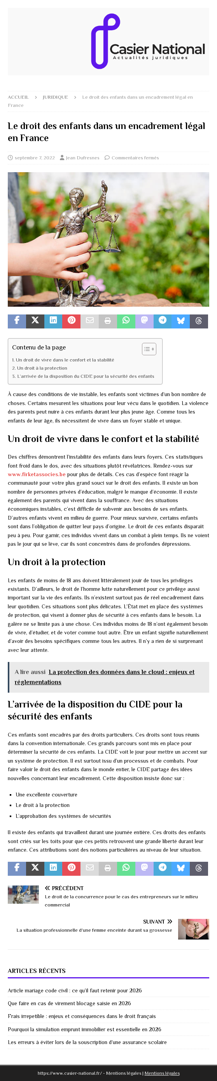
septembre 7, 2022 (35, 158)
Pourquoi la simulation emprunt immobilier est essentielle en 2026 (84, 1029)
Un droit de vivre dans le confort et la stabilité (65, 360)
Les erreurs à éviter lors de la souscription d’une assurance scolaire (87, 1042)
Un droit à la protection (42, 368)
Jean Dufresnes (83, 158)
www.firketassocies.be (37, 474)
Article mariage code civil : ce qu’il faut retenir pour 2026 (75, 990)
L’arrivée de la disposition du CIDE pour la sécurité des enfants (85, 376)
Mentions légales (162, 1073)
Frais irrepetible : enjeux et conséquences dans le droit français (82, 1016)
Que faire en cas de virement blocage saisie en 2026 (69, 1003)
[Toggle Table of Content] (145, 349)
